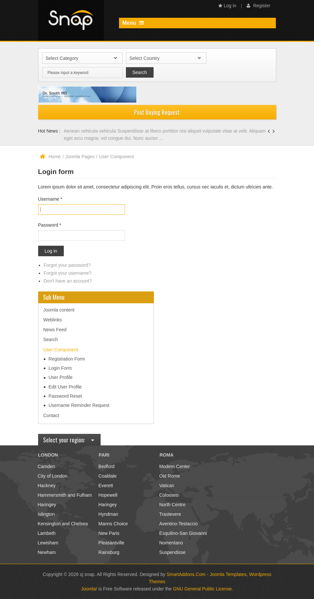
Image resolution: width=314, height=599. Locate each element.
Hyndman (108, 514)
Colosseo (168, 495)
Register (258, 5)
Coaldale (107, 476)
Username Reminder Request (79, 405)
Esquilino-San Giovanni (183, 533)
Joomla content (59, 309)
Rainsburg (108, 552)
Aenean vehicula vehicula (90, 131)
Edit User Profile (65, 386)
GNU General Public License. (203, 588)
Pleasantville (111, 542)
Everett (105, 485)
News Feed (55, 329)
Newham (47, 552)
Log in (227, 5)
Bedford (106, 466)
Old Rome (169, 476)
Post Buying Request (157, 112)
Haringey (47, 504)
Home (55, 156)
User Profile (61, 377)
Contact (51, 415)
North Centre (172, 504)
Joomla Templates (228, 574)
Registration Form (67, 359)
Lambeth (47, 533)
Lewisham (48, 542)
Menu (133, 23)
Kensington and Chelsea (63, 523)
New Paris (108, 533)
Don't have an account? (68, 281)
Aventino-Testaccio (178, 523)
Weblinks (52, 319)
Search (50, 339)
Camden (46, 466)
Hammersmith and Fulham (65, 495)
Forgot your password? (67, 265)
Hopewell (107, 495)
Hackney (47, 485)
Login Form (60, 368)
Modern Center (174, 466)
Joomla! (89, 588)
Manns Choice (113, 523)
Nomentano (171, 542)
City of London (52, 476)
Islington (46, 514)
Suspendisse (172, 552)
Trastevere (170, 514)
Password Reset (65, 396)
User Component (60, 349)
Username (50, 199)
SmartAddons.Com (186, 574)
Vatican (166, 485)
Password (49, 225)
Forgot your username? (68, 273)
